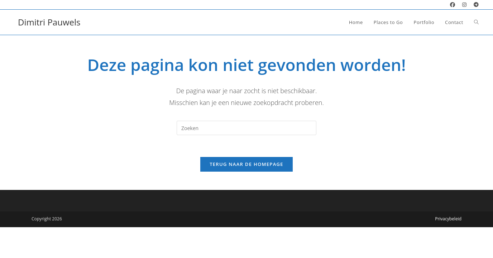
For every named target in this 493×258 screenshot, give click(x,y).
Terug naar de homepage (246, 164)
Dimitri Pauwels (49, 22)
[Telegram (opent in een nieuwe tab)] (474, 4)
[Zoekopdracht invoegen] (246, 128)
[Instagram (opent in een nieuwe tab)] (464, 4)
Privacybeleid (448, 219)
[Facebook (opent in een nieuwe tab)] (452, 4)
